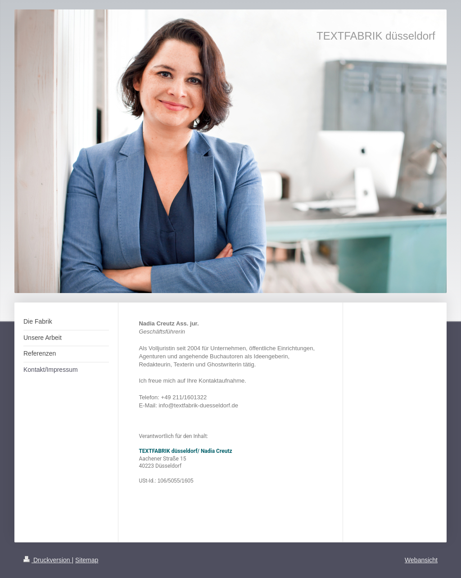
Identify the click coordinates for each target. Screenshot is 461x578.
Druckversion (47, 560)
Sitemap (86, 560)
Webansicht (421, 560)
